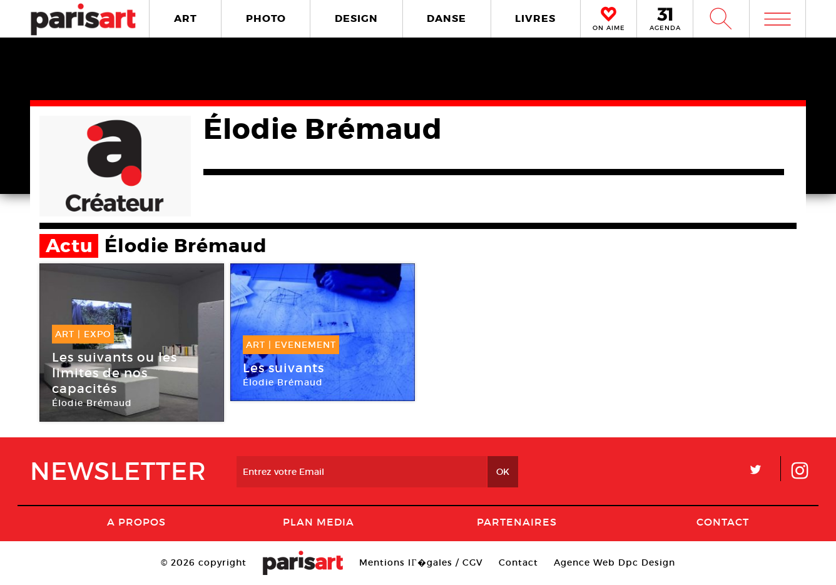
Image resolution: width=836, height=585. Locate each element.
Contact (722, 522)
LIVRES (535, 18)
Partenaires (517, 522)
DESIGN (356, 18)
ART (185, 18)
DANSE (446, 18)
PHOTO (266, 18)
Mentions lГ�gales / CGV (420, 562)
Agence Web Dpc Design (614, 562)
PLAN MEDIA (318, 522)
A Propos (136, 522)
